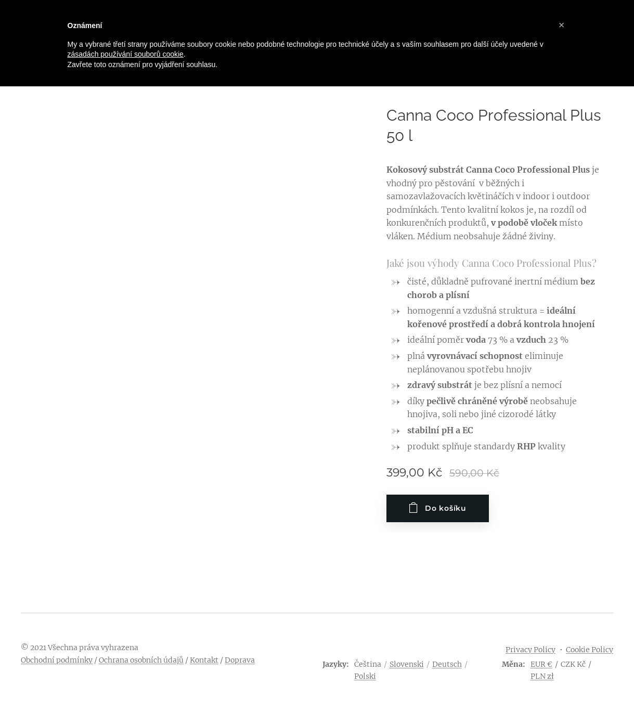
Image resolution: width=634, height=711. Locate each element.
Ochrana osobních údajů (141, 660)
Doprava (240, 660)
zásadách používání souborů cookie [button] (126, 54)
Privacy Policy (530, 649)
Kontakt (204, 660)
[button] (561, 25)
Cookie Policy (589, 649)
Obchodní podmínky (57, 660)
